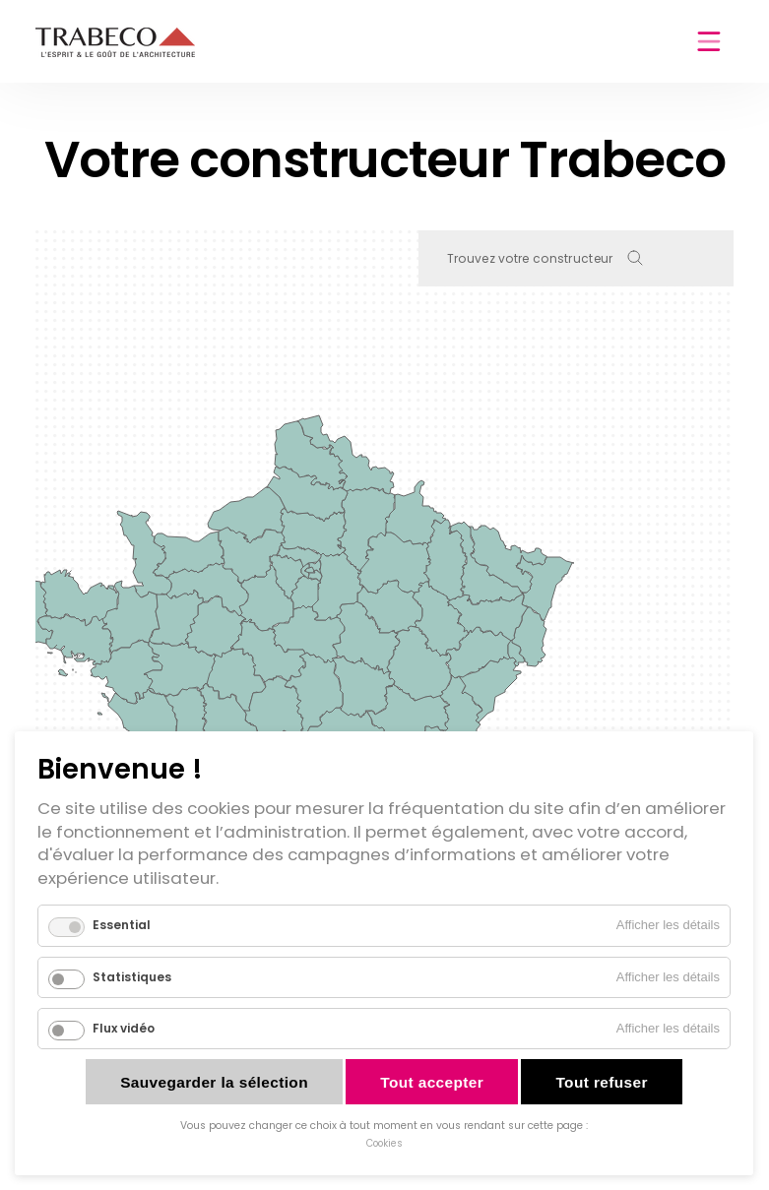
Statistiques (132, 977)
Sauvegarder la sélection (214, 1082)
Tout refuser (601, 1082)
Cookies (384, 1143)
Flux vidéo (124, 1028)
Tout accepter (431, 1082)
